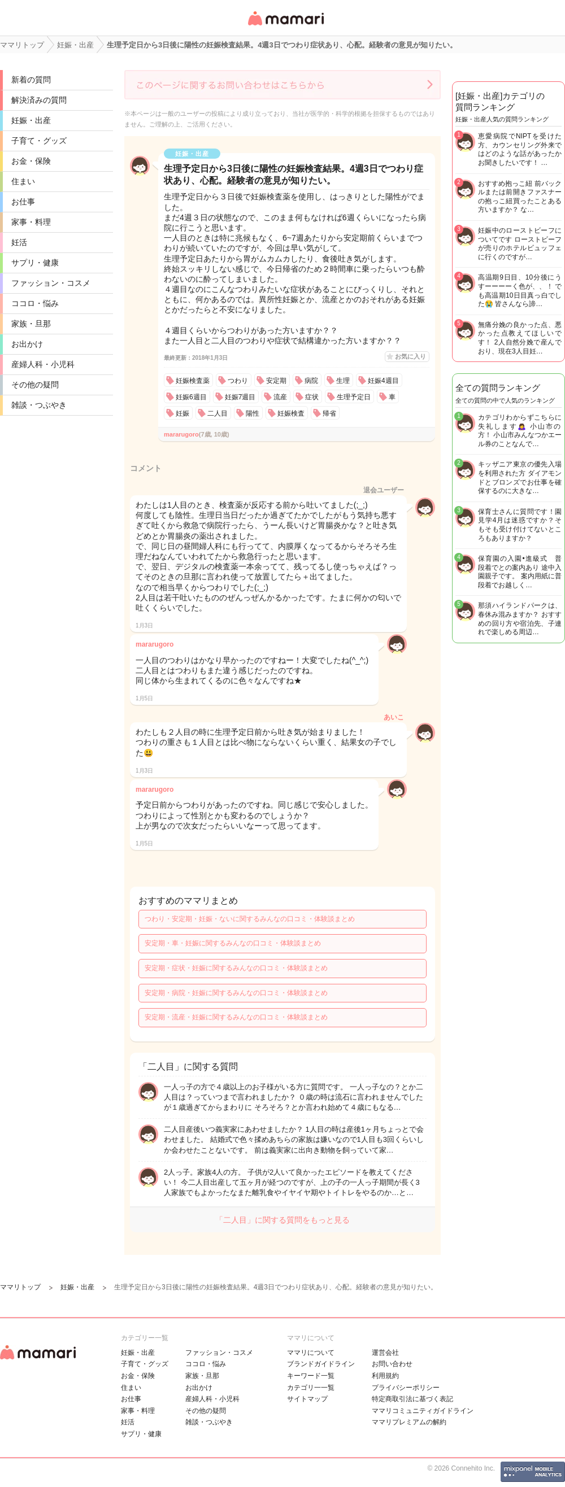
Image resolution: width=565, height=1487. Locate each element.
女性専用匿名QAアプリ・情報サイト (285, 26)
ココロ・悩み (35, 303)
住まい (23, 181)
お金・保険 (31, 160)
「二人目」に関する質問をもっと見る (282, 1219)
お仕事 (23, 201)
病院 (311, 381)
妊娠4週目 (383, 381)
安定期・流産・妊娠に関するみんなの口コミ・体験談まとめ (236, 1017)
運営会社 (385, 1353)
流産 (280, 397)
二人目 (217, 413)
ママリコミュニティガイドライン (422, 1411)
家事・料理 (31, 221)
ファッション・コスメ (50, 282)
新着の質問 (31, 79)
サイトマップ (307, 1399)
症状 (312, 397)
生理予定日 (354, 397)
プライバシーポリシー (406, 1388)
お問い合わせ (392, 1364)
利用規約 (385, 1376)
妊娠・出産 (31, 120)
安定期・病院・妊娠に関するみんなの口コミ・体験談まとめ (236, 993)
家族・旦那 (31, 323)
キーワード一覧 (310, 1376)
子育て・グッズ (39, 140)
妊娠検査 (291, 413)
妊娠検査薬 (193, 381)
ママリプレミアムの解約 (409, 1422)
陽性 (252, 413)
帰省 (329, 413)
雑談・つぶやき (39, 404)
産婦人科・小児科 (43, 364)
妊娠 (182, 413)
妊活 (19, 242)
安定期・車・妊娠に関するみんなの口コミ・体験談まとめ (233, 943)
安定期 (276, 381)
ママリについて (310, 1353)
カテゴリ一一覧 (310, 1388)
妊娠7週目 (240, 397)
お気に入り (410, 356)
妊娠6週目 (191, 397)
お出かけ (27, 343)
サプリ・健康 (35, 262)
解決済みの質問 (39, 99)
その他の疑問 (35, 384)
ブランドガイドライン (321, 1364)
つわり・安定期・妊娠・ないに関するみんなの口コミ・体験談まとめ (250, 919)
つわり (238, 381)
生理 (343, 381)
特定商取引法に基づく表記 (412, 1399)
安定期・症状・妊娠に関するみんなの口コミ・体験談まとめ (236, 968)
